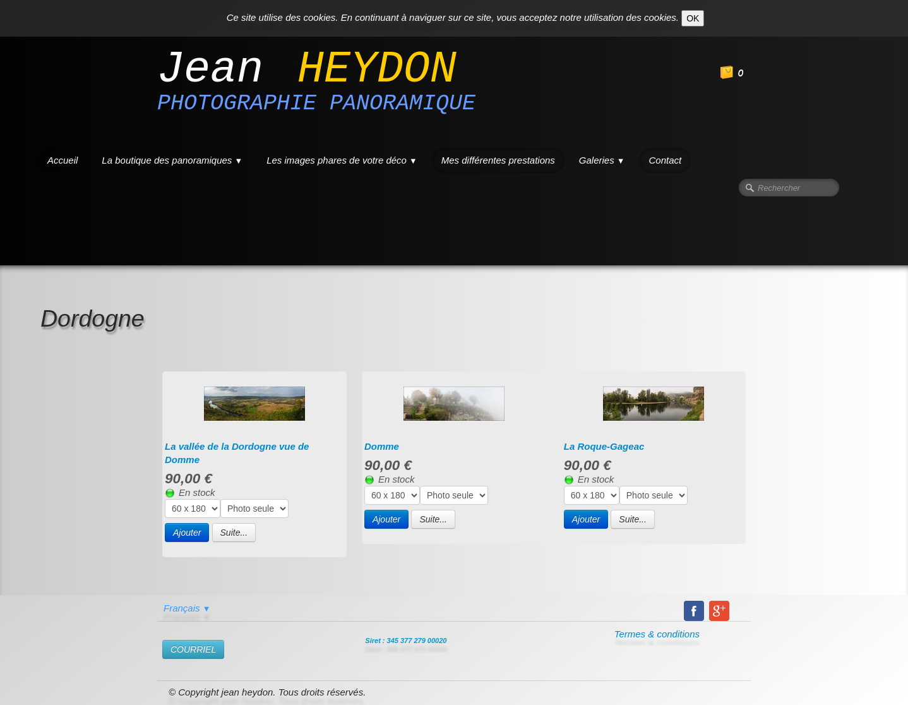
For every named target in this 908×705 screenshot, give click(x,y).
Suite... (234, 532)
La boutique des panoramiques (172, 160)
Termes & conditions (657, 634)
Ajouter (187, 532)
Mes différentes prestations (498, 160)
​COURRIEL (193, 649)
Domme (381, 446)
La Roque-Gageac (604, 446)
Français (187, 608)
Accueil (62, 160)
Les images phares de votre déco (341, 160)
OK (692, 18)
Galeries (602, 160)
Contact (664, 160)
